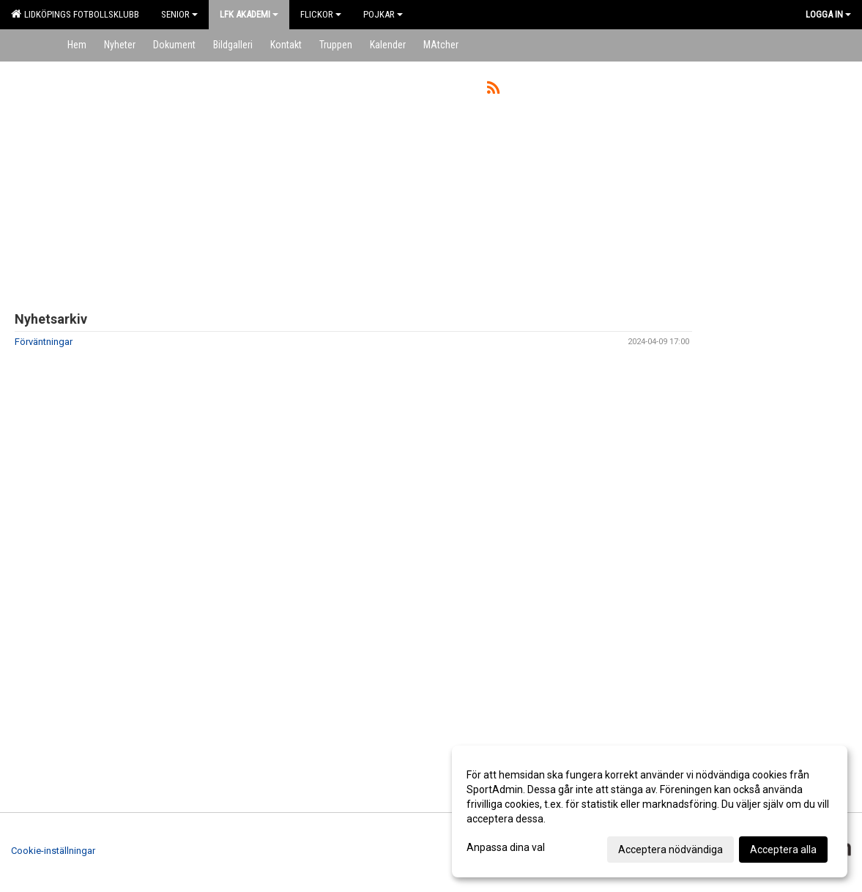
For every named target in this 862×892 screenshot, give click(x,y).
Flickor (320, 14)
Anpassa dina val (506, 847)
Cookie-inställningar (53, 850)
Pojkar (383, 14)
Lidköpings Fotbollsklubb (75, 14)
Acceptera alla (783, 849)
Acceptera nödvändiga (670, 849)
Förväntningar (44, 341)
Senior (179, 14)
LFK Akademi (249, 14)
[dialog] (649, 811)
